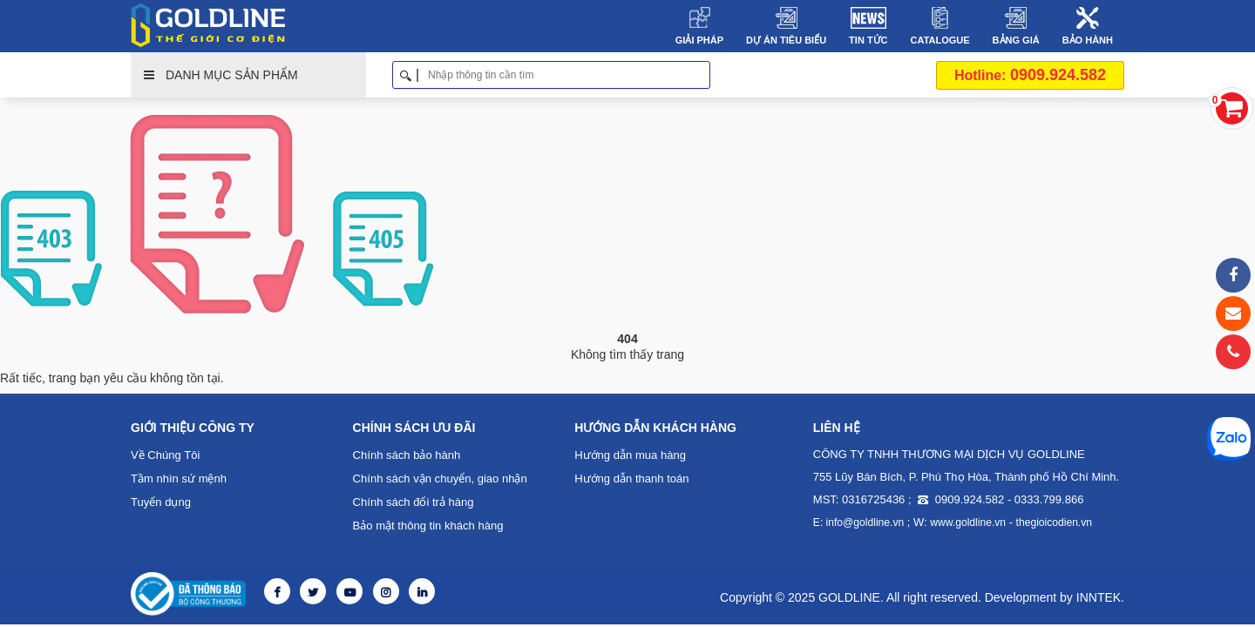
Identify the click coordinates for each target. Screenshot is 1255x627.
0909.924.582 (1030, 75)
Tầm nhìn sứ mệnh (179, 478)
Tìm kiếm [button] (703, 75)
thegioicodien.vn (1052, 522)
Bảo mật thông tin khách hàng (428, 525)
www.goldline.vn (967, 522)
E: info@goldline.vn (858, 522)
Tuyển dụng (161, 502)
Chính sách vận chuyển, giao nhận (440, 478)
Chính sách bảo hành (406, 455)
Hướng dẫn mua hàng (629, 455)
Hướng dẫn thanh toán (631, 478)
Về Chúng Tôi (165, 455)
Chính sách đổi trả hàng (413, 502)
